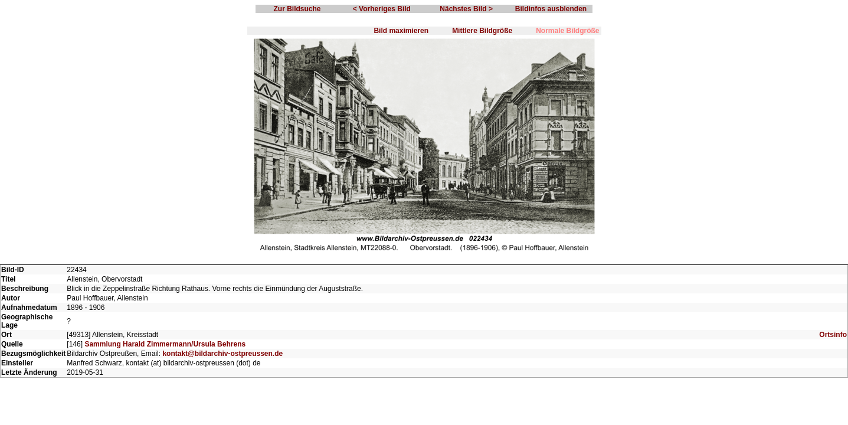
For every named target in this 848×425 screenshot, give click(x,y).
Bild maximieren (401, 31)
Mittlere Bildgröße (482, 31)
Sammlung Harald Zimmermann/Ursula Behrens (164, 344)
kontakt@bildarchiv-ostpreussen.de (222, 353)
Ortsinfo (833, 335)
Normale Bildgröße (567, 31)
